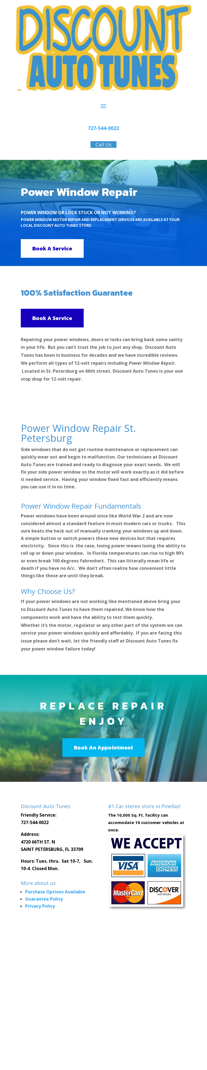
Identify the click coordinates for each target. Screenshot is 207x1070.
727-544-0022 (103, 128)
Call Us (103, 144)
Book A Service (52, 248)
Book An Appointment (103, 747)
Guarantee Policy (44, 899)
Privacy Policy (40, 906)
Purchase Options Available (55, 892)
